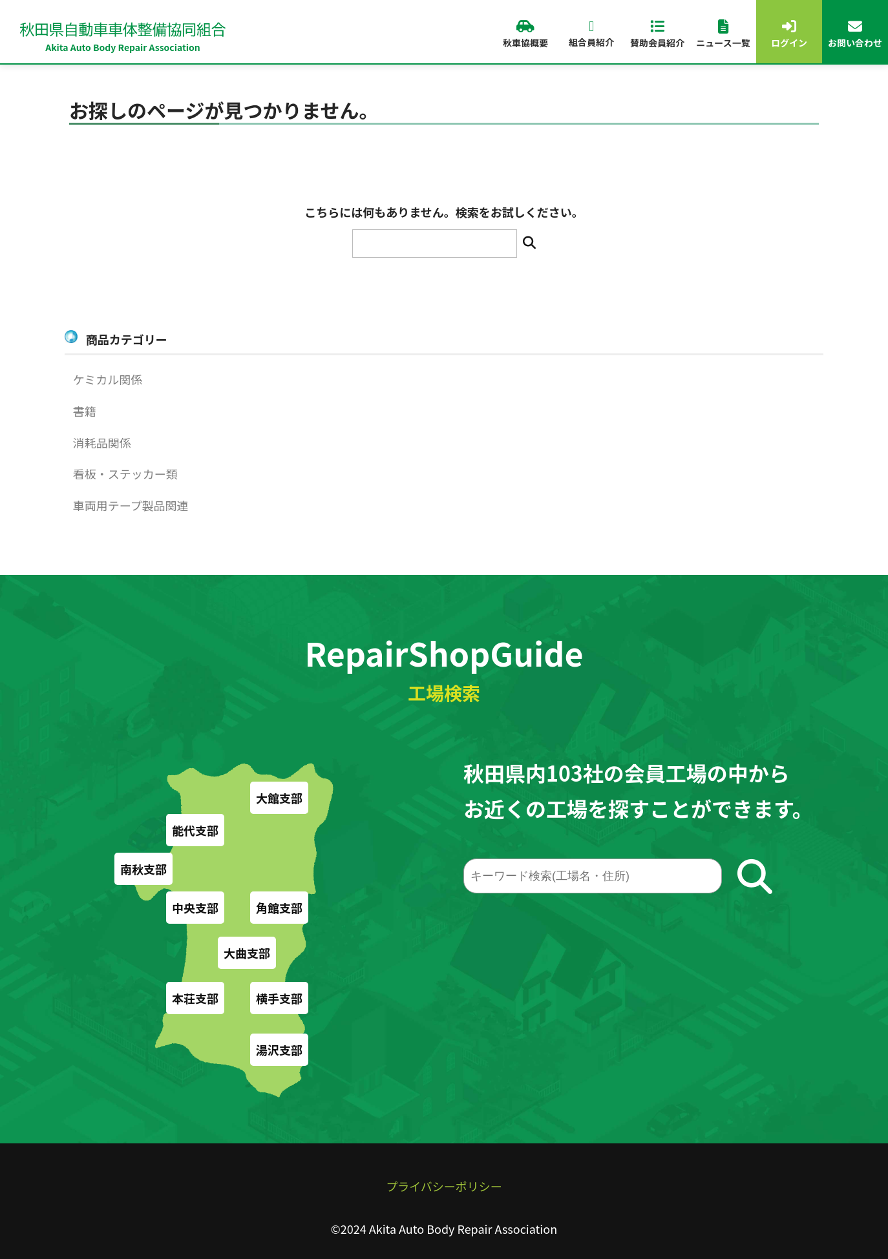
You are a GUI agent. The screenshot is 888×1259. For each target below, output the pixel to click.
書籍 (84, 410)
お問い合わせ (855, 34)
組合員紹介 (591, 33)
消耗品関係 (102, 442)
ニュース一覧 (723, 34)
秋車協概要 (525, 34)
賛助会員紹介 (657, 34)
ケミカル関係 (107, 379)
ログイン (789, 34)
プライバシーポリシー (444, 1186)
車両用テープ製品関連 (131, 505)
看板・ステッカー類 (125, 473)
